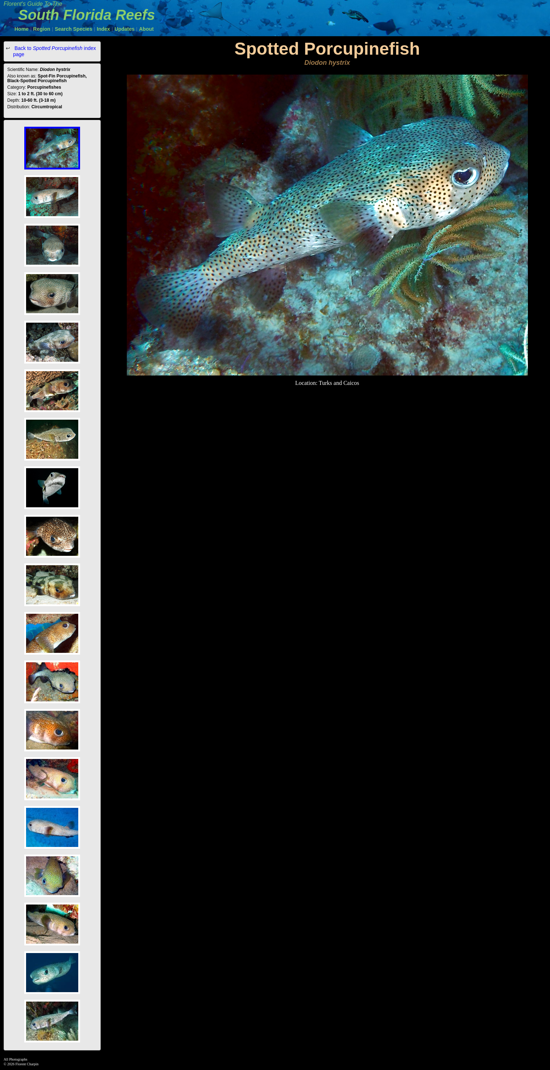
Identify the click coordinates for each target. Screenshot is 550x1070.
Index (103, 29)
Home (21, 29)
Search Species (73, 29)
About (146, 29)
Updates (124, 29)
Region (41, 29)
